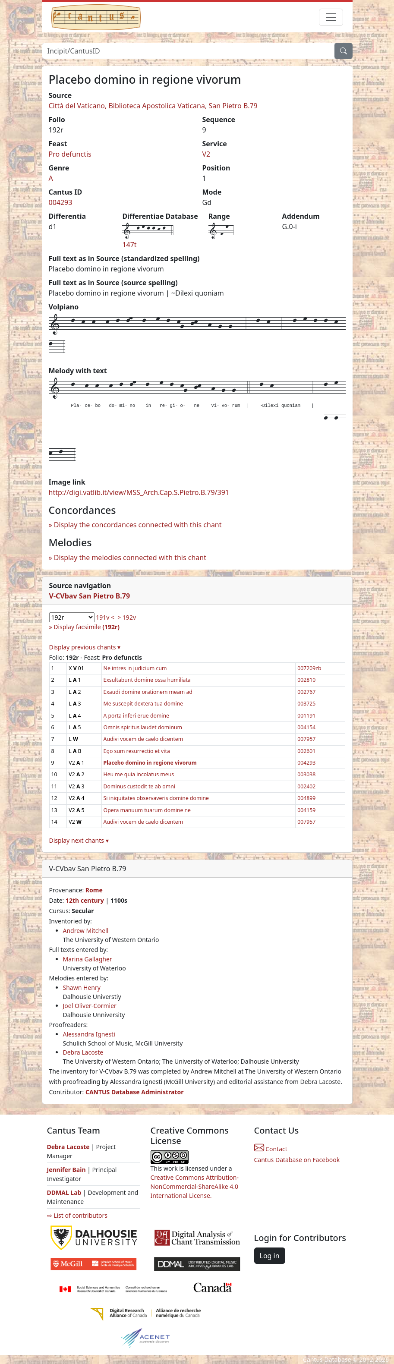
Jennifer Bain (67, 1170)
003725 (306, 703)
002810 (306, 680)
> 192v (126, 617)
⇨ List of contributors (77, 1215)
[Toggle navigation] (331, 17)
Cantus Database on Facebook (297, 1160)
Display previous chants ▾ (85, 647)
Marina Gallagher (87, 959)
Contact (270, 1149)
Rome (94, 890)
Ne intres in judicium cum (135, 668)
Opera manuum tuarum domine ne (147, 810)
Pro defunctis (70, 154)
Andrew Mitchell (86, 930)
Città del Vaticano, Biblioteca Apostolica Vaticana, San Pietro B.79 (153, 105)
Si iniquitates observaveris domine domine (156, 798)
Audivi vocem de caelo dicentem (143, 739)
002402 (306, 786)
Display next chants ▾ (79, 840)
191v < (105, 617)
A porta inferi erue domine (136, 715)
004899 (306, 798)
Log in (270, 1255)
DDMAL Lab (64, 1192)
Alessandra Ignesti (89, 1034)
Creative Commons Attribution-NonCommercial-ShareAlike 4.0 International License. (195, 1186)
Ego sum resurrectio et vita (137, 751)
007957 (306, 739)
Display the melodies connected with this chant (130, 557)
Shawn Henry (82, 987)
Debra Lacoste (83, 1052)
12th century (85, 900)
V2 (206, 154)
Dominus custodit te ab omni (139, 786)
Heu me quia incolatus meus (139, 774)
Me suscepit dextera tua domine (143, 703)
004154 (306, 727)
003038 (306, 774)
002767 (306, 692)
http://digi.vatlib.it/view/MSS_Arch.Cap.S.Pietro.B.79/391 (139, 492)
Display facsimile (87, 627)
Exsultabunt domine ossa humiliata (147, 680)
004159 (306, 810)
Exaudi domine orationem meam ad (148, 692)
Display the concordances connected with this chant (138, 524)
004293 (60, 202)
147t (129, 244)
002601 (306, 751)
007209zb (309, 668)
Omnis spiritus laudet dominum (143, 727)
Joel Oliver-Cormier (90, 1006)
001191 (306, 715)
